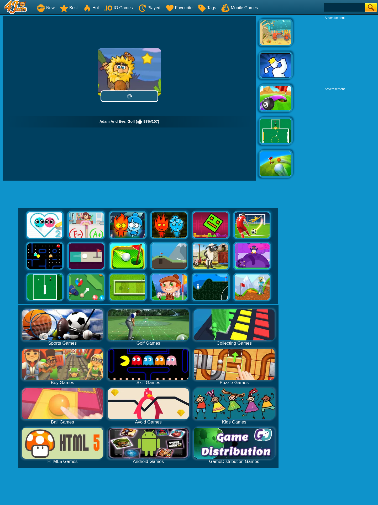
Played (149, 8)
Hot (91, 8)
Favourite (179, 8)
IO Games (118, 8)
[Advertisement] (334, 53)
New (46, 8)
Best (69, 8)
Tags (207, 8)
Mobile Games (239, 8)
